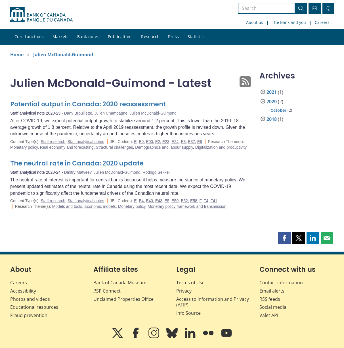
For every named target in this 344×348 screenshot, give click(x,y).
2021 (272, 92)
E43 (158, 200)
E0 (141, 141)
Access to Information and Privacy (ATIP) (212, 302)
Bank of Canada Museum (119, 282)
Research (150, 36)
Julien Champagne (110, 113)
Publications (120, 36)
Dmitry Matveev (77, 172)
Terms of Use (190, 282)
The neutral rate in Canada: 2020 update (77, 163)
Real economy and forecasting (67, 147)
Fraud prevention (28, 315)
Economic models (100, 206)
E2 (157, 141)
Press (173, 36)
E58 (193, 200)
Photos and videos (30, 299)
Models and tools (67, 206)
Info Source (188, 313)
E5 (167, 200)
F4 (206, 200)
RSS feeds (269, 299)
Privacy (184, 291)
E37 (191, 141)
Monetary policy (24, 147)
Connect (107, 291)
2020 (272, 101)
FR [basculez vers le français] (314, 8)
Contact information (281, 282)
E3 (183, 141)
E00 (149, 141)
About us (254, 22)
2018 (272, 119)
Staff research (53, 141)
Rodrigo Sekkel (155, 172)
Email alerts (271, 291)
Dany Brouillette (78, 113)
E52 (184, 200)
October (278, 110)
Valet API (268, 315)
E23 (165, 141)
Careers (322, 22)
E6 (199, 141)
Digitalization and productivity (221, 147)
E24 (175, 141)
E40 (149, 200)
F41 (213, 200)
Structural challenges (114, 147)
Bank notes (88, 36)
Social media (272, 307)
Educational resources (34, 307)
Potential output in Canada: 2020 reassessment (88, 104)
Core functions (29, 36)
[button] (284, 238)
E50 (175, 200)
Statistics (197, 36)
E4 (141, 200)
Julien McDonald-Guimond (63, 54)
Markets (61, 36)
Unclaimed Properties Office (123, 299)
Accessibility (23, 291)
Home (17, 54)
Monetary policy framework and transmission (187, 206)
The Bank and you (289, 22)
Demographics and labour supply (164, 147)
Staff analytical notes (86, 141)
